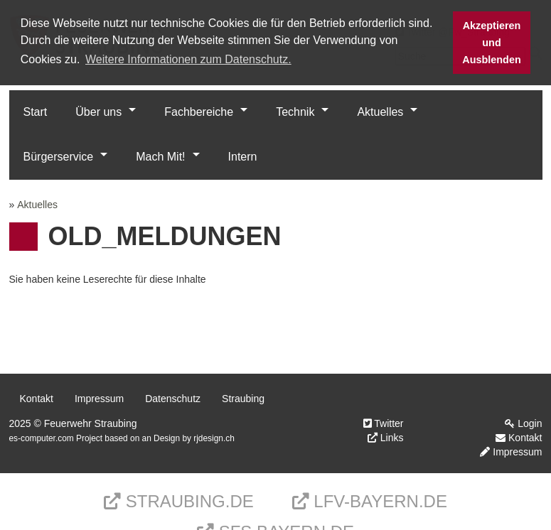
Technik (295, 112)
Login (523, 423)
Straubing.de (179, 501)
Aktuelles (380, 112)
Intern (242, 157)
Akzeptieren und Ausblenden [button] (491, 42)
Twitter (383, 423)
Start (35, 112)
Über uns (98, 112)
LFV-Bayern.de (369, 501)
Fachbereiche (198, 112)
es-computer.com (41, 438)
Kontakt (36, 398)
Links (386, 437)
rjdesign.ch (214, 438)
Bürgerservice (58, 157)
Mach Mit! (160, 157)
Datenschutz (172, 398)
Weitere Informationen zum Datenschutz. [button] (188, 59)
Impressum (99, 398)
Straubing (243, 398)
